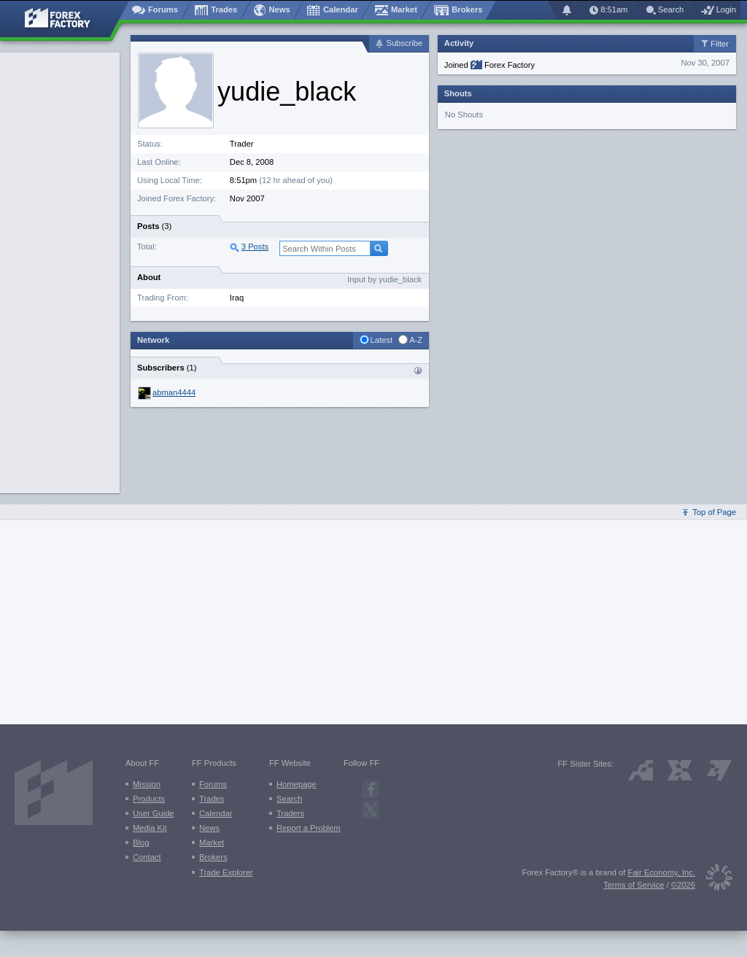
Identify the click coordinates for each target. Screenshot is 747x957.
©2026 (683, 884)
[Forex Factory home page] (64, 19)
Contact (147, 857)
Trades (211, 798)
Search (289, 798)
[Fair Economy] (713, 880)
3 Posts (254, 246)
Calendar (215, 813)
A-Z (415, 340)
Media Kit (150, 828)
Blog (141, 842)
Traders (290, 813)
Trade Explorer (226, 872)
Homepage (296, 784)
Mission (146, 784)
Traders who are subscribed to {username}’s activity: (418, 370)
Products (149, 798)
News (209, 828)
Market (211, 842)
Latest (381, 340)
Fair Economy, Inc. (661, 872)
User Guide (153, 813)
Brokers (213, 857)
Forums (213, 784)
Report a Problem (308, 828)
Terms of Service (633, 884)
